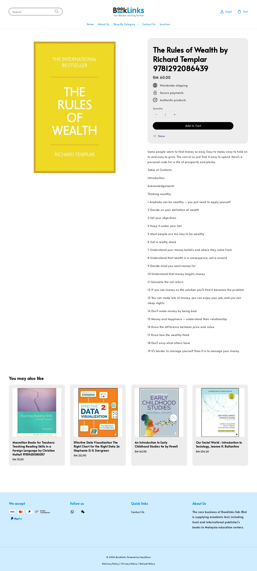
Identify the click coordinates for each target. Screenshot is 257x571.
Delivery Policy (110, 563)
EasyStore (145, 557)
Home (90, 24)
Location (165, 24)
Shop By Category (124, 24)
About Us (103, 24)
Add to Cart (193, 125)
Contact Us (148, 24)
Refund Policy (147, 563)
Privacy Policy (129, 563)
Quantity (158, 108)
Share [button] (159, 136)
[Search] (56, 11)
